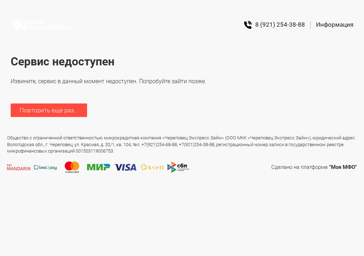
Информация (334, 24)
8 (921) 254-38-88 (274, 25)
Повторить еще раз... (49, 110)
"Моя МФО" (343, 167)
